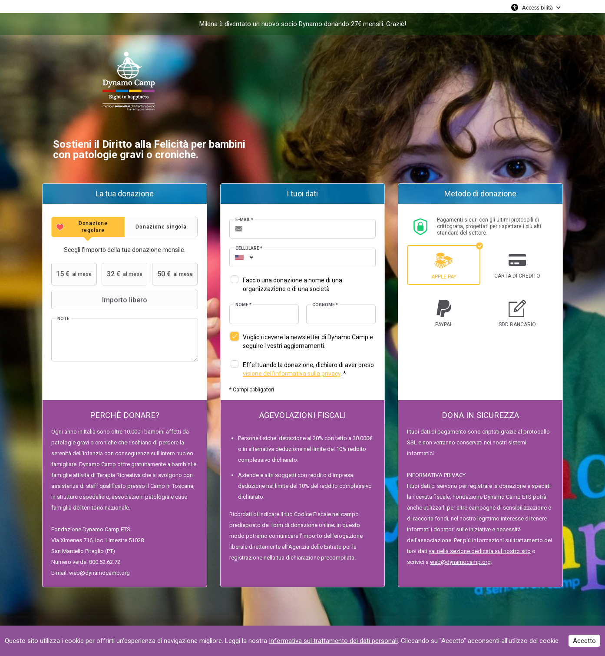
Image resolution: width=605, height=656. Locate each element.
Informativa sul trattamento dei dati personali (333, 641)
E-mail (244, 219)
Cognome (325, 304)
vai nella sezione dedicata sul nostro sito (480, 551)
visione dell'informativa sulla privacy (292, 373)
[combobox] (239, 257)
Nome (243, 304)
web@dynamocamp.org (460, 562)
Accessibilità (537, 7)
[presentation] (88, 227)
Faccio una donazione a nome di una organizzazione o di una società (292, 284)
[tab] (88, 227)
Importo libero (100, 299)
